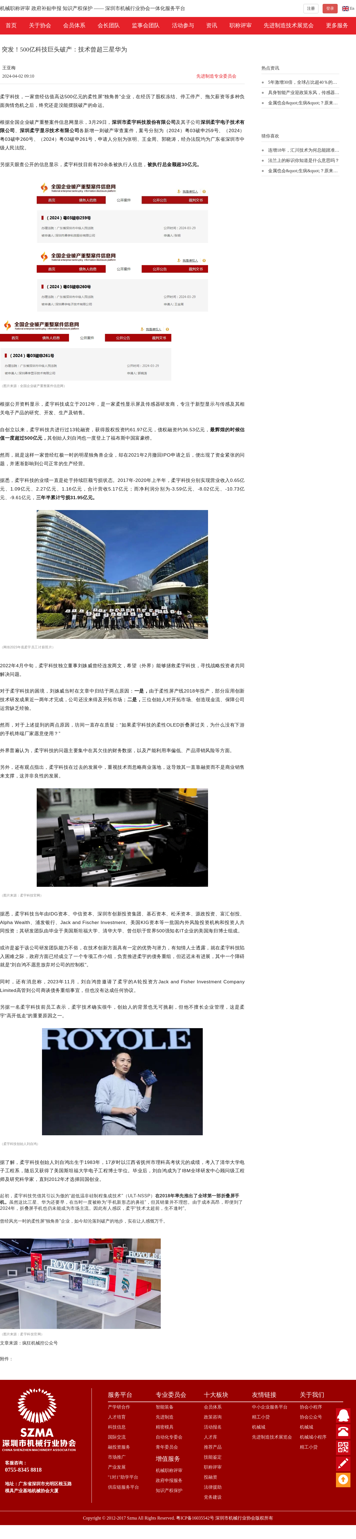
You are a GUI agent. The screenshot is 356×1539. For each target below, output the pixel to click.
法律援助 (213, 1487)
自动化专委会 (169, 1437)
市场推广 (117, 1457)
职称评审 (240, 25)
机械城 (258, 1427)
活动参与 (183, 25)
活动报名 (213, 1427)
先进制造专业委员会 (216, 76)
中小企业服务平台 (270, 1407)
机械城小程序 (313, 1437)
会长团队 (109, 25)
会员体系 (74, 25)
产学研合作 (119, 1407)
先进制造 (165, 1417)
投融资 (210, 1477)
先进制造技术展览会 (289, 25)
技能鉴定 (213, 1457)
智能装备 (165, 1407)
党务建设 (213, 1497)
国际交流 (117, 1437)
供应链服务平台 (123, 1487)
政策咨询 (213, 1417)
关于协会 (40, 25)
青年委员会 (167, 1447)
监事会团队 (146, 25)
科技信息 (117, 1427)
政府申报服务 (169, 1480)
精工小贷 (261, 1417)
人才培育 (117, 1417)
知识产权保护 (169, 1490)
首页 (11, 25)
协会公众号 (311, 1417)
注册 (311, 8)
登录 (330, 8)
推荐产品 (213, 1447)
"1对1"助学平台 (123, 1477)
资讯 (211, 25)
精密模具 (165, 1427)
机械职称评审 (169, 1470)
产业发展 (117, 1467)
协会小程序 (311, 1407)
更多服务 (337, 25)
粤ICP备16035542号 (195, 1518)
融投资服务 (119, 1447)
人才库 (210, 1437)
